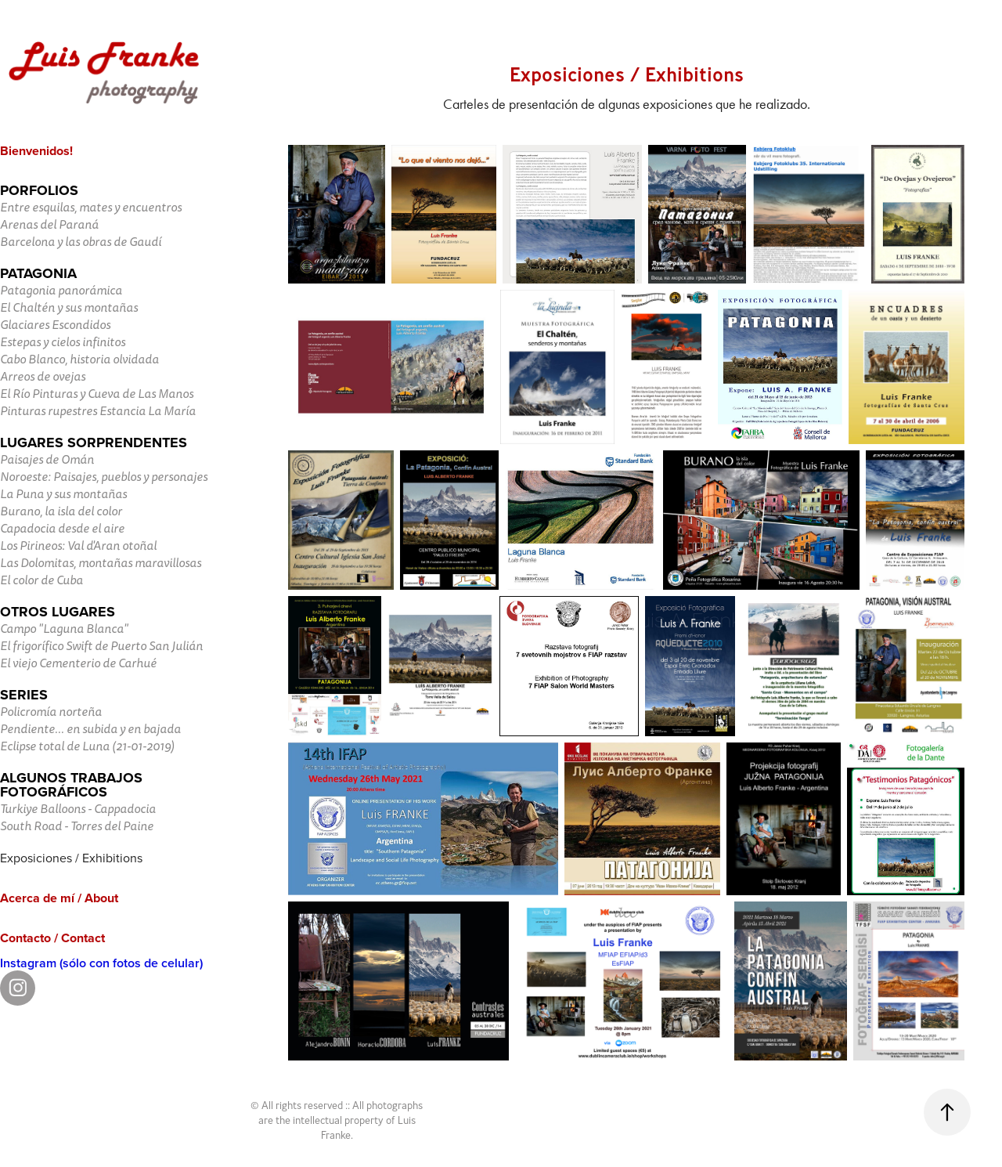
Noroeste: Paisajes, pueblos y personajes (103, 477)
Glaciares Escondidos (55, 325)
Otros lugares (57, 612)
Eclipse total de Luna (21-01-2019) (87, 746)
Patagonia (38, 273)
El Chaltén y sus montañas (69, 307)
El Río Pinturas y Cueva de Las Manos (96, 394)
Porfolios (39, 190)
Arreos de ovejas (42, 376)
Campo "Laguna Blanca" (64, 629)
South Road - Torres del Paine (76, 826)
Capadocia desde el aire (62, 528)
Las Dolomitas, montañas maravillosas (100, 563)
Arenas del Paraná (49, 224)
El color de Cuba (41, 580)
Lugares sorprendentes (93, 442)
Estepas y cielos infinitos (62, 342)
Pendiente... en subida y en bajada (90, 729)
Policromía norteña (51, 712)
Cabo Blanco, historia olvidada (79, 359)
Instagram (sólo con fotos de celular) (101, 963)
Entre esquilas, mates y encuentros (91, 207)
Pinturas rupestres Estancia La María (98, 411)
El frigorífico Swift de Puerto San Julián (101, 646)
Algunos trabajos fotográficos (71, 785)
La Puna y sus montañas (63, 494)
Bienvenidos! (36, 151)
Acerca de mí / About (59, 898)
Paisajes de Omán (47, 459)
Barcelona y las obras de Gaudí (80, 242)
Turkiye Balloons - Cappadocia (78, 809)
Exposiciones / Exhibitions (71, 857)
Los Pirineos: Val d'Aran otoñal (78, 546)
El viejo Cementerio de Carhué (78, 663)
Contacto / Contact (52, 938)
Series (24, 695)
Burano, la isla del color (61, 511)
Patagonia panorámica (61, 290)
